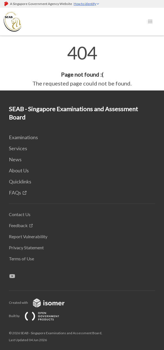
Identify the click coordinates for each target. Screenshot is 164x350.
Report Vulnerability (28, 236)
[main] (82, 66)
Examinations (23, 137)
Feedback (18, 225)
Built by (38, 316)
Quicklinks (20, 181)
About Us (19, 170)
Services (18, 148)
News (15, 159)
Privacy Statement (26, 247)
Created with (41, 302)
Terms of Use (21, 258)
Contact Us (19, 214)
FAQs (15, 193)
